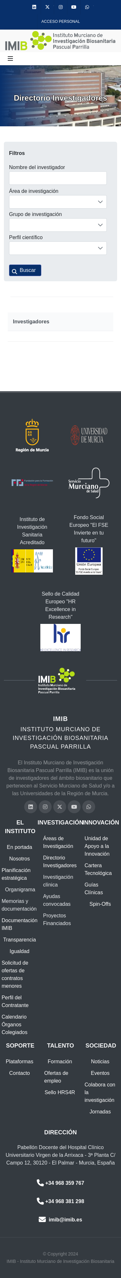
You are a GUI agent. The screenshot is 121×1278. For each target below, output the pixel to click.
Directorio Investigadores (59, 861)
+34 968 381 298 (60, 1201)
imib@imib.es (60, 1219)
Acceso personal (60, 21)
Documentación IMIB (19, 924)
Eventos (100, 1073)
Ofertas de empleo (56, 1077)
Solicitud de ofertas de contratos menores (15, 974)
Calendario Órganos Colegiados (14, 1024)
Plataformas (19, 1061)
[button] (25, 270)
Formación (60, 1061)
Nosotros (19, 858)
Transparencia (19, 939)
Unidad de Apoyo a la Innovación (97, 846)
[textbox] (58, 178)
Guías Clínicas (94, 888)
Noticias (100, 1061)
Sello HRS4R (60, 1092)
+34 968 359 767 (60, 1183)
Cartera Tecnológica (98, 869)
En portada (19, 847)
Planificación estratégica (16, 874)
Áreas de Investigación (58, 842)
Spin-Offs (100, 904)
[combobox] (58, 202)
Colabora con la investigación (100, 1092)
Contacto (19, 1073)
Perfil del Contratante (15, 1001)
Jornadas (100, 1111)
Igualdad (19, 951)
